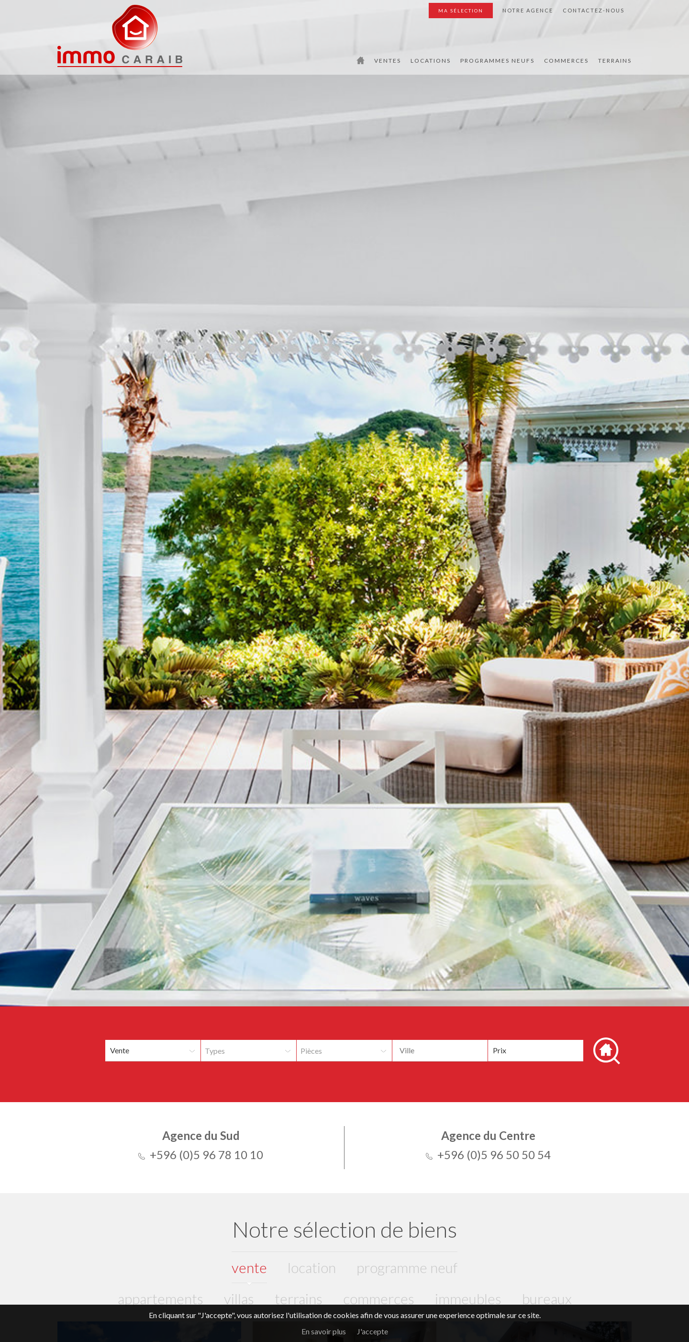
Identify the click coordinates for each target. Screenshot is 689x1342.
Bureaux (547, 1298)
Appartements (160, 1298)
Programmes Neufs (497, 60)
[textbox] (456, 1050)
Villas (239, 1298)
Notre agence (527, 10)
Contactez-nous (593, 10)
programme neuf (406, 1267)
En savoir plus (323, 1331)
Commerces (566, 60)
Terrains (615, 60)
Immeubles (468, 1298)
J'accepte (372, 1331)
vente (249, 1267)
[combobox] (440, 1050)
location (312, 1267)
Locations (431, 60)
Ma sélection (460, 10)
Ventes (387, 60)
